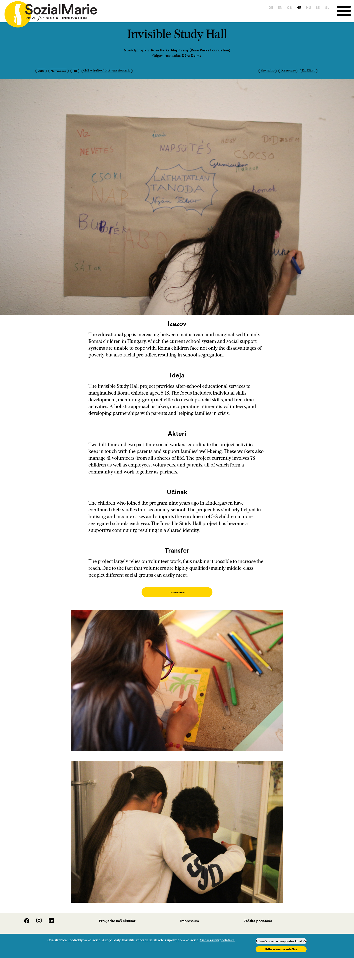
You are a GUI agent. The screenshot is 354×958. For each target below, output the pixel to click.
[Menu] (345, 11)
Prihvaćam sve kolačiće (281, 949)
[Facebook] (24, 917)
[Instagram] (36, 917)
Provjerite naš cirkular (117, 916)
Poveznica (177, 592)
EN (280, 7)
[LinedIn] (48, 917)
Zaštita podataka (258, 916)
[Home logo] (48, 12)
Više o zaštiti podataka (217, 940)
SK (318, 7)
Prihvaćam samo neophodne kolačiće (281, 941)
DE (270, 7)
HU (308, 7)
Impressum (189, 916)
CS (289, 7)
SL (327, 7)
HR (298, 7)
